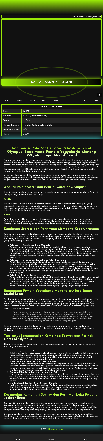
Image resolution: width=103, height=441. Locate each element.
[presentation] (99, 95)
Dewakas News (55, 429)
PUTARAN (44, 96)
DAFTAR (17, 437)
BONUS (51, 438)
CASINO (32, 96)
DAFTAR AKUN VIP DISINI (51, 82)
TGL (71, 96)
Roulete (96, 96)
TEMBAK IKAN (57, 96)
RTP (85, 437)
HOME (7, 96)
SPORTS (19, 96)
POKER (83, 96)
